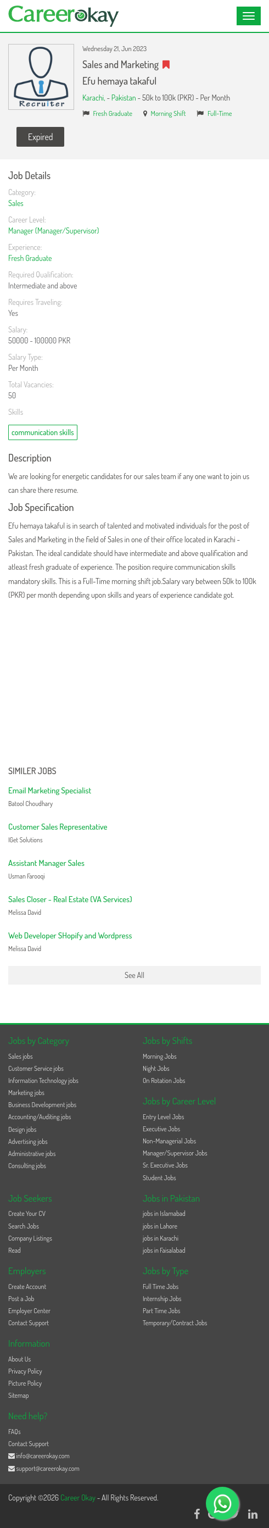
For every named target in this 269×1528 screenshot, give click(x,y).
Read (14, 1250)
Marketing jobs (26, 1092)
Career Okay (78, 1497)
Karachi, (94, 97)
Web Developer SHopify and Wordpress (70, 935)
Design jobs (22, 1129)
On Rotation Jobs (164, 1080)
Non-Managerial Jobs (169, 1141)
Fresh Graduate (113, 113)
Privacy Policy (25, 1371)
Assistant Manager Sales (46, 863)
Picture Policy (25, 1383)
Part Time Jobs (161, 1311)
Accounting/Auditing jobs (39, 1117)
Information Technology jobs (43, 1080)
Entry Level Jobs (163, 1117)
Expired (40, 136)
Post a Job (21, 1298)
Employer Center (29, 1311)
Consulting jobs (27, 1166)
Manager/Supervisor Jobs (175, 1153)
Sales (16, 203)
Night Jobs (156, 1068)
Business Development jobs (42, 1105)
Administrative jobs (31, 1153)
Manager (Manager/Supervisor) (53, 230)
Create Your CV (27, 1213)
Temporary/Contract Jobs (175, 1323)
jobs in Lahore (160, 1226)
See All (134, 975)
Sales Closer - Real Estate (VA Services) (70, 899)
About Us (19, 1359)
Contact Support (28, 1323)
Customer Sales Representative (57, 826)
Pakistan (123, 97)
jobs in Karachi (160, 1238)
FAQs (14, 1431)
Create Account (27, 1286)
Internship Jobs (162, 1298)
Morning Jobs (160, 1056)
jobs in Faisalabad (164, 1250)
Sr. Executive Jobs (165, 1165)
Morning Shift (168, 113)
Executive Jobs (161, 1129)
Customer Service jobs (36, 1068)
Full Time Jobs (160, 1286)
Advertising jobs (28, 1141)
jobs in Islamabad (164, 1213)
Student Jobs (159, 1178)
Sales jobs (20, 1056)
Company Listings (30, 1238)
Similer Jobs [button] (32, 771)
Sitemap (18, 1395)
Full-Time (220, 113)
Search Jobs (23, 1226)
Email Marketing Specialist (49, 790)
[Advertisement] (134, 684)
